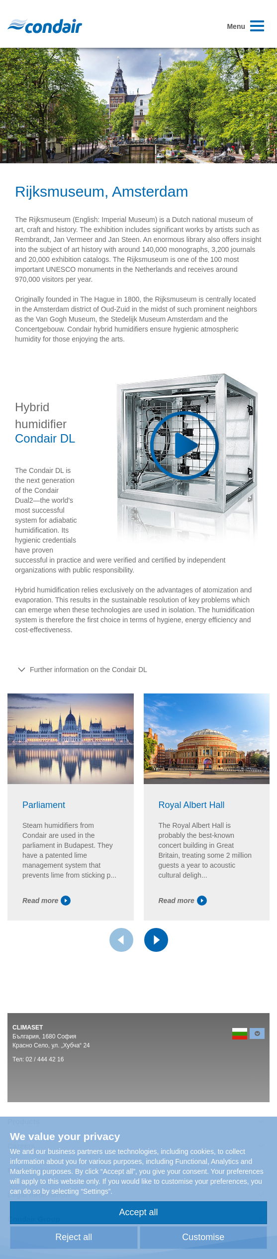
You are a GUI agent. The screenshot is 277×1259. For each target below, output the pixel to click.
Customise (203, 1237)
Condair (44, 25)
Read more (46, 901)
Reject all (73, 1237)
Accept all (138, 1212)
